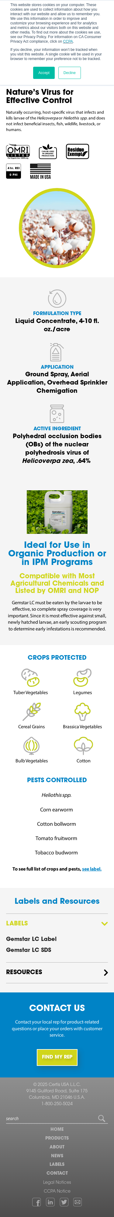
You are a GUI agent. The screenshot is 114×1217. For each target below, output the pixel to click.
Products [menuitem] (57, 1139)
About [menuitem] (57, 1147)
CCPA (68, 41)
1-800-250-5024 (57, 1104)
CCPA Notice (57, 1192)
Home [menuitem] (57, 1130)
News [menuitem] (57, 1156)
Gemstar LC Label (31, 939)
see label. (92, 869)
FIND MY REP (57, 1057)
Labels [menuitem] (57, 1165)
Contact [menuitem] (57, 1174)
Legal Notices (57, 1183)
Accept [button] (44, 73)
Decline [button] (70, 73)
